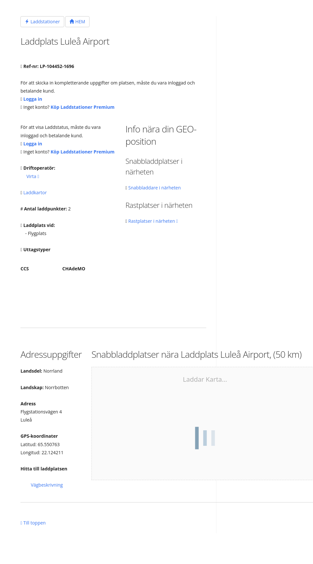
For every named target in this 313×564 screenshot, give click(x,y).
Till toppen (33, 523)
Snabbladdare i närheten (154, 188)
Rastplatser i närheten (153, 221)
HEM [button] (77, 21)
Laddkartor (35, 192)
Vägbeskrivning (47, 485)
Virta (32, 176)
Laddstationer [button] (42, 21)
